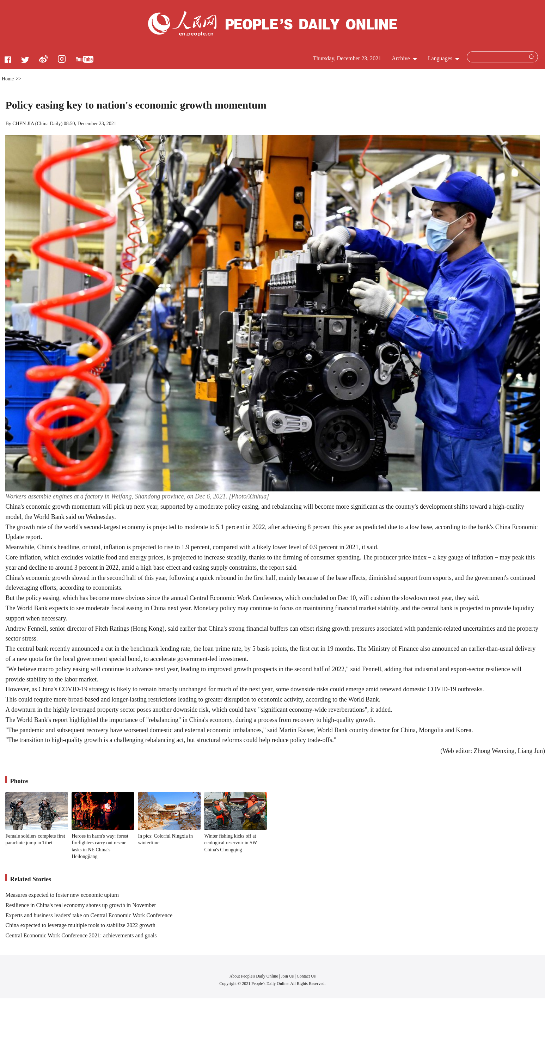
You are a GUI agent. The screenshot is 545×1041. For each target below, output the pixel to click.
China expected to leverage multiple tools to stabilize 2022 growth (80, 925)
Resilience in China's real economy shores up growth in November (80, 905)
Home (8, 78)
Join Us (288, 976)
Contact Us (306, 976)
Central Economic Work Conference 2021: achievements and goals (81, 935)
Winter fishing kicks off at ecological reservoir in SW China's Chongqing (230, 842)
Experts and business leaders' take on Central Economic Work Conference (88, 915)
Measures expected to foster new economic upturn (62, 895)
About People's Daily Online (253, 976)
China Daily (49, 123)
